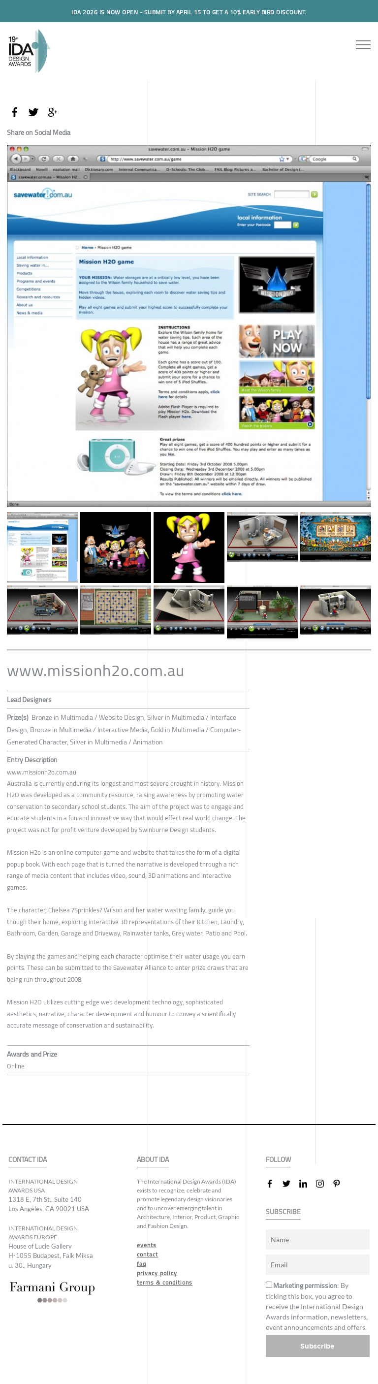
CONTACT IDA (27, 1160)
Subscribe (317, 1346)
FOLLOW (278, 1160)
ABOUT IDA (153, 1160)
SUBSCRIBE (283, 1212)
